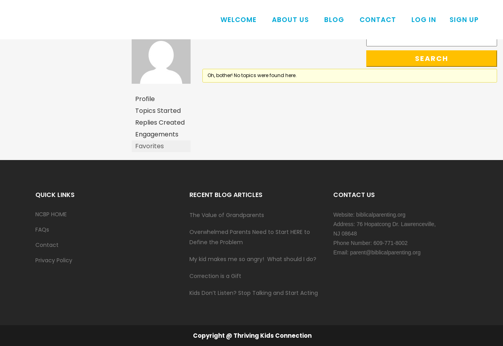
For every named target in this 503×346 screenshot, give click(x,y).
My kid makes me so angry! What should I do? (252, 259)
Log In (423, 19)
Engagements (156, 134)
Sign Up (464, 19)
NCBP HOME (51, 214)
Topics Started (158, 110)
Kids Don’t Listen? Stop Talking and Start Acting (253, 293)
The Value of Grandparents (226, 215)
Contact (47, 245)
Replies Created (160, 122)
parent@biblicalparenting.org (385, 252)
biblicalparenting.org (380, 215)
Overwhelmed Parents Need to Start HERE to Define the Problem (249, 237)
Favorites (149, 146)
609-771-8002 (390, 243)
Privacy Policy (53, 260)
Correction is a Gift (215, 276)
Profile (145, 98)
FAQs (42, 230)
